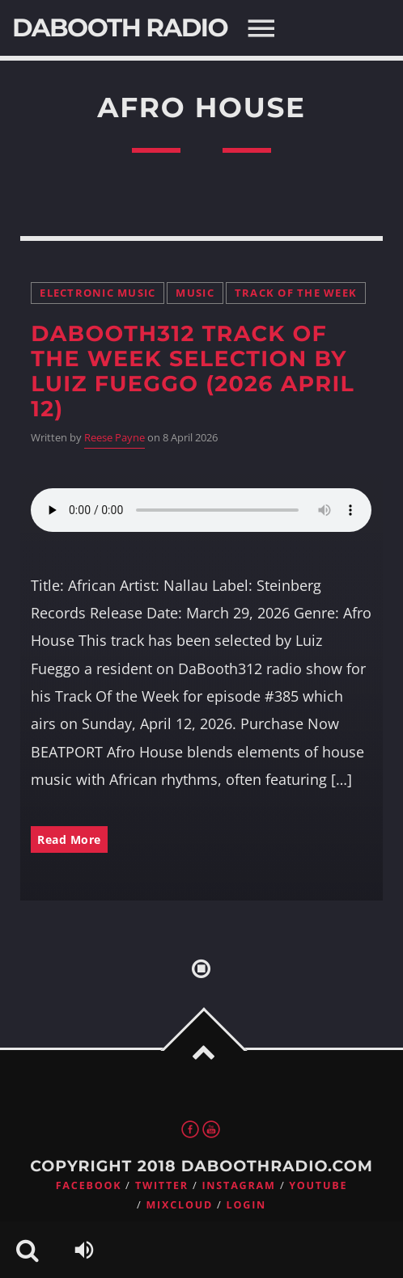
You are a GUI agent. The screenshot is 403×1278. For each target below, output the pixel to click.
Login (247, 1205)
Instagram (238, 1185)
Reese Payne (114, 438)
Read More (69, 839)
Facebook (89, 1185)
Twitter (162, 1185)
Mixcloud (179, 1205)
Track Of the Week (296, 293)
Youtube (318, 1185)
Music (195, 293)
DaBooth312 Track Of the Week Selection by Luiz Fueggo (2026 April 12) (192, 371)
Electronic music (97, 293)
